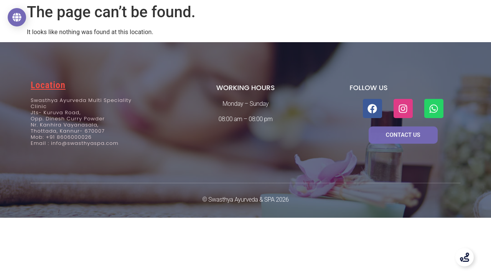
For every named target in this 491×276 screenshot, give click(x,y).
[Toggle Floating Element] (464, 257)
